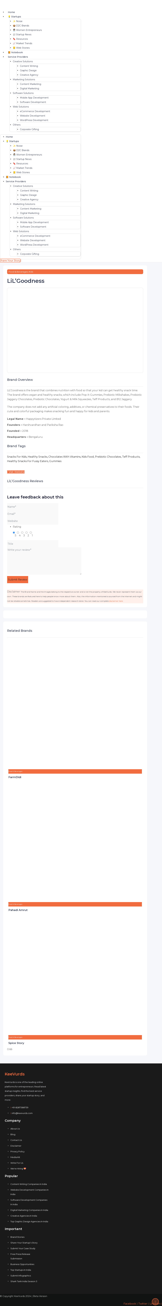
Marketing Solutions (24, 79)
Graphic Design (28, 70)
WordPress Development (34, 120)
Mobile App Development (34, 97)
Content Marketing (30, 84)
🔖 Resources (20, 39)
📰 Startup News (22, 34)
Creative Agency (29, 74)
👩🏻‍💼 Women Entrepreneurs (27, 30)
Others (16, 124)
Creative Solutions (23, 61)
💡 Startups (14, 16)
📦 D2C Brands (21, 25)
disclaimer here (116, 601)
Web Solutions (21, 106)
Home (11, 12)
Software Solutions (23, 93)
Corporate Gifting (29, 129)
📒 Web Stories (21, 47)
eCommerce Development (35, 111)
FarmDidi (14, 777)
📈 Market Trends (22, 43)
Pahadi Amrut (18, 910)
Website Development (32, 115)
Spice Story (16, 1043)
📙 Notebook (15, 52)
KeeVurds (15, 1074)
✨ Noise (17, 21)
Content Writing (29, 66)
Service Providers (18, 56)
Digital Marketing (29, 88)
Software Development (33, 102)
